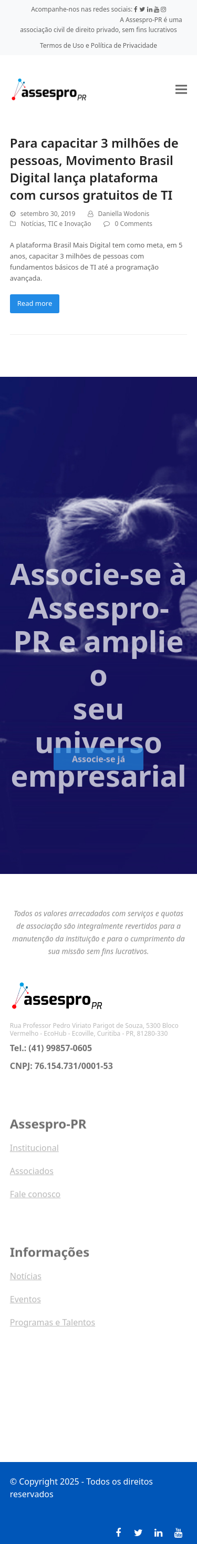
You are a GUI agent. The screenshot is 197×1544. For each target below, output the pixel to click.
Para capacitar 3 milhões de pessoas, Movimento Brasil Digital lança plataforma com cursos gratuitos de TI (94, 168)
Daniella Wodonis (124, 213)
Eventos (25, 1301)
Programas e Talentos (52, 1324)
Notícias (33, 223)
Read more (35, 303)
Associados (32, 1173)
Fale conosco (35, 1196)
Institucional (34, 1150)
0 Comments (133, 223)
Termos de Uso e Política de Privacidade (98, 45)
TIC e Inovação (69, 223)
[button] (181, 89)
